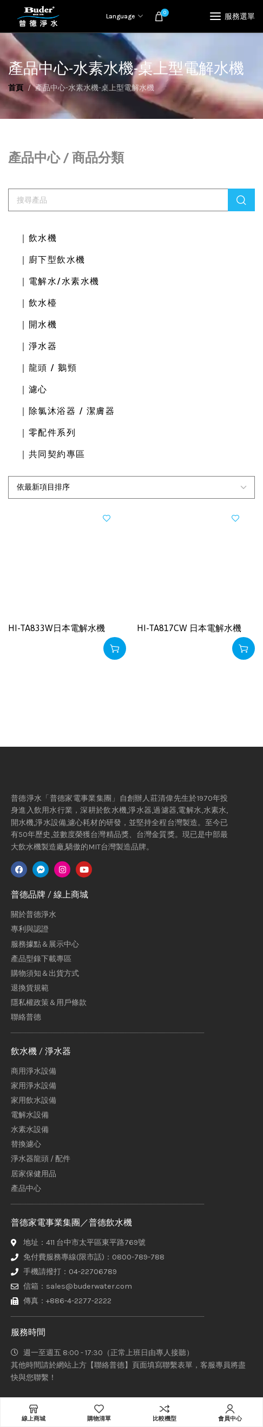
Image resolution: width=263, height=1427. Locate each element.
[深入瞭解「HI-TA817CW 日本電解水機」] (243, 648)
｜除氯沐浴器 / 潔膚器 (67, 411)
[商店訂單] (131, 487)
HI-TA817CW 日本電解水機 (189, 628)
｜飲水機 (38, 238)
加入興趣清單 (106, 518)
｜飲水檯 (38, 303)
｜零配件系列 (47, 433)
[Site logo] (38, 16)
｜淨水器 (38, 346)
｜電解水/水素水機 (59, 281)
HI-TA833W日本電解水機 (56, 628)
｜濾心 (33, 389)
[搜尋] (131, 200)
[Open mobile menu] (232, 16)
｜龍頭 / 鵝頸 (48, 368)
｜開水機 (38, 325)
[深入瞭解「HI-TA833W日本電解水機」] (114, 648)
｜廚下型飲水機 (52, 260)
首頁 (15, 87)
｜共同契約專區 (52, 454)
